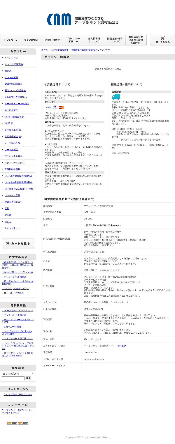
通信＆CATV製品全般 (15, 90)
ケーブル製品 (11, 149)
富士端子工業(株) (13, 130)
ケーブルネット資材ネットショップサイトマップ (17, 411)
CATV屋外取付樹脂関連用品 (18, 182)
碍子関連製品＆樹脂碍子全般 (19, 189)
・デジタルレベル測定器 (14, 276)
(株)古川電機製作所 (14, 117)
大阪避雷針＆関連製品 (16, 97)
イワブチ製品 (11, 77)
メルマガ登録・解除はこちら (18, 394)
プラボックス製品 (13, 156)
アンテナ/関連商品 (14, 64)
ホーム (44, 49)
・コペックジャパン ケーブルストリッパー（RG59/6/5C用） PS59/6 (18, 346)
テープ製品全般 (12, 143)
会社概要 (121, 346)
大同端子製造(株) (13, 136)
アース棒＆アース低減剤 (17, 103)
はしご (8, 221)
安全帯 (8, 215)
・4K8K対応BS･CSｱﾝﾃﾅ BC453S (17, 272)
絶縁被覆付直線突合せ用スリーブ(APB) (90, 49)
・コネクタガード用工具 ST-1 (17, 338)
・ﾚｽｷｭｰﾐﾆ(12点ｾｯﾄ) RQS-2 (15, 288)
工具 (7, 208)
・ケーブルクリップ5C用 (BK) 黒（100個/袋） (17, 332)
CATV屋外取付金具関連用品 (18, 175)
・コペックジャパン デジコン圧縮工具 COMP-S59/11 (17, 354)
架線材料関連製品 (13, 84)
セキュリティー (12, 228)
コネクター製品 (12, 195)
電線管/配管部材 (13, 202)
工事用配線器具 (12, 169)
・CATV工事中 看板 (11, 327)
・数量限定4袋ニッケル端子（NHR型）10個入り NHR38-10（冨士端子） (17, 265)
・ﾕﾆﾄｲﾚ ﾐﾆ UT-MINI (12, 293)
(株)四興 (9, 123)
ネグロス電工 (11, 110)
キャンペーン (11, 57)
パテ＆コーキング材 (14, 162)
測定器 (8, 71)
